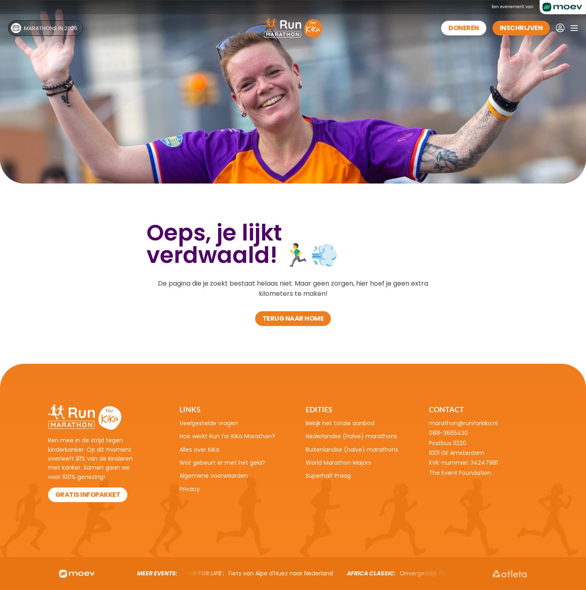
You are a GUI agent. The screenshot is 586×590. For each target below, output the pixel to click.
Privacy (189, 489)
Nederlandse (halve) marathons (351, 436)
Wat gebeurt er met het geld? (222, 463)
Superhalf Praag (328, 476)
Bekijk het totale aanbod (340, 423)
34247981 (484, 463)
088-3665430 (448, 433)
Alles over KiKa (199, 450)
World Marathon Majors (338, 463)
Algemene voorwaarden (213, 476)
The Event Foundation (460, 473)
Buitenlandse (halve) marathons (352, 450)
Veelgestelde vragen (208, 423)
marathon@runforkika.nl (463, 423)
